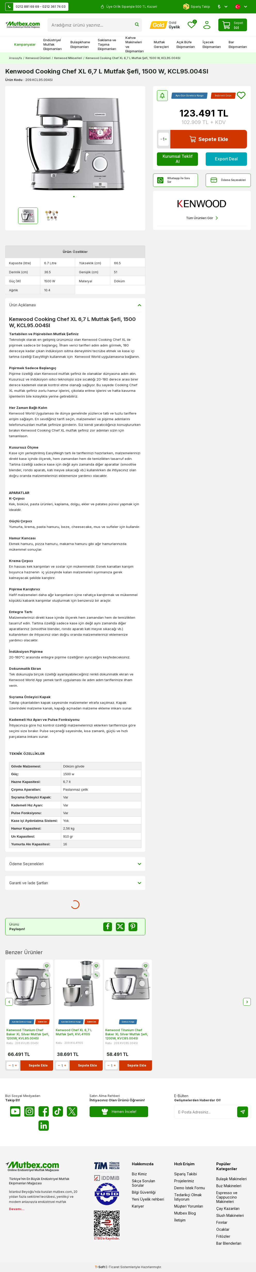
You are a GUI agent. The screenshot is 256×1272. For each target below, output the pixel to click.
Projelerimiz (184, 1181)
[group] (75, 143)
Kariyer (138, 1206)
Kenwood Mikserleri (68, 58)
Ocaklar (222, 1229)
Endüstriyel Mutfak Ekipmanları (52, 44)
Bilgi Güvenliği (144, 1192)
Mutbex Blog (185, 1213)
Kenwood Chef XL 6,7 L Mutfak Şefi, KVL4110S (74, 1032)
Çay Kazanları (227, 1208)
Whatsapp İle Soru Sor (173, 180)
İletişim (180, 1220)
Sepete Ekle (208, 139)
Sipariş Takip (196, 6)
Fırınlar (221, 1222)
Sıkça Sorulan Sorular (143, 1183)
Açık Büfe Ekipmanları (186, 44)
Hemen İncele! (118, 1112)
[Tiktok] (58, 1111)
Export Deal (226, 158)
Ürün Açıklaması (75, 305)
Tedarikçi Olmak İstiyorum (188, 1197)
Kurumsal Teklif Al (178, 159)
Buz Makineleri (228, 1186)
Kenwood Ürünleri (38, 58)
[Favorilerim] (191, 25)
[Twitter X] (72, 1111)
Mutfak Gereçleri (161, 44)
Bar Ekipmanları (238, 44)
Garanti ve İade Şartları (75, 883)
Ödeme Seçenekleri (228, 180)
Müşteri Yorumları (188, 1206)
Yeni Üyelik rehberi (148, 1199)
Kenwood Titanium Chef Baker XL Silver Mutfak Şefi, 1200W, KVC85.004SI (126, 1034)
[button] (74, 196)
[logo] (22, 25)
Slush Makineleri (230, 1215)
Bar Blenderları (228, 1243)
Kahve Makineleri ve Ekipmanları (134, 44)
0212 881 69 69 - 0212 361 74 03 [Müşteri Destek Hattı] (35, 7)
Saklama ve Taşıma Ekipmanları (107, 44)
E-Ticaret (112, 1267)
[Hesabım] (165, 25)
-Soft (100, 1267)
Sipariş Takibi (185, 1174)
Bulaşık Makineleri (231, 1179)
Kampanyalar (22, 44)
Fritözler (223, 1236)
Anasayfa (15, 58)
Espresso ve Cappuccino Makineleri (226, 1197)
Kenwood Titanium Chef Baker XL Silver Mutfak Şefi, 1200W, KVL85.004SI (27, 1034)
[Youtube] (15, 1111)
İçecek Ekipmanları (212, 44)
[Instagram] (29, 1111)
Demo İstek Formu (189, 1188)
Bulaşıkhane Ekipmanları (80, 44)
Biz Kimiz (139, 1174)
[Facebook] (43, 1111)
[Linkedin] (43, 1125)
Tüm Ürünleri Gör (202, 218)
